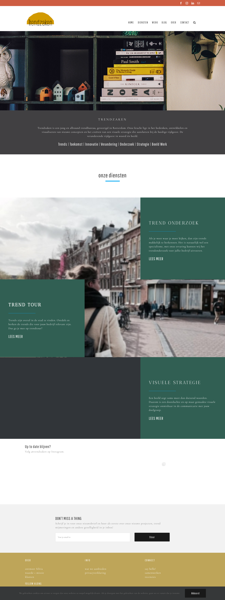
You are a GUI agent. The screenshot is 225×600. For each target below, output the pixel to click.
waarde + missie (34, 572)
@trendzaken (39, 451)
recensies (151, 577)
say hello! (150, 568)
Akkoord (195, 593)
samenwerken (153, 572)
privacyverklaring (95, 572)
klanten (29, 577)
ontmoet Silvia (34, 568)
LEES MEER (156, 258)
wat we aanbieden (95, 568)
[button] (194, 22)
